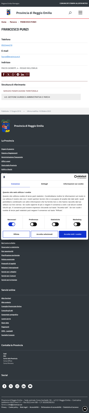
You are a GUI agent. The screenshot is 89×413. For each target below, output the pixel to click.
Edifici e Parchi (6, 169)
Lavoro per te (6, 318)
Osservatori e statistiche (10, 247)
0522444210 (6, 45)
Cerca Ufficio (7, 361)
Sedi (5, 353)
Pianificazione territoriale (10, 255)
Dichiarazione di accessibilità (51, 407)
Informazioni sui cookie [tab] (73, 184)
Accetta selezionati (44, 234)
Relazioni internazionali (9, 267)
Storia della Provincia (9, 165)
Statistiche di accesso (70, 407)
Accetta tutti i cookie (72, 234)
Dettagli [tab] (44, 184)
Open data (5, 322)
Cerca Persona (8, 363)
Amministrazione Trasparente (12, 157)
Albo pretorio (6, 302)
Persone (13, 21)
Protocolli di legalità (8, 263)
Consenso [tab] (15, 184)
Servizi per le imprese (9, 280)
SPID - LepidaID (7, 331)
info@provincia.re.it (15, 405)
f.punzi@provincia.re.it (10, 56)
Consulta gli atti (7, 310)
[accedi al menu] (80, 12)
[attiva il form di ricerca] (70, 13)
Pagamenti (5, 327)
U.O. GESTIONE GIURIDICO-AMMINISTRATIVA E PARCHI (27, 97)
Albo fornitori (6, 298)
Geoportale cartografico (9, 314)
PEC (4, 356)
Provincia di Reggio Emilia (34, 12)
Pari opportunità (7, 251)
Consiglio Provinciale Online (11, 306)
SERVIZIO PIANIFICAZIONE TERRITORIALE (20, 91)
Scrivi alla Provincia (10, 358)
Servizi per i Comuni (8, 275)
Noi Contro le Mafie (8, 243)
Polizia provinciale (7, 259)
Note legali (24, 407)
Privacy (4, 407)
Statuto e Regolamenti (9, 153)
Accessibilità (34, 407)
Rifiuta (16, 234)
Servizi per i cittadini (8, 271)
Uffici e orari (5, 161)
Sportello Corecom (7, 335)
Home (3, 21)
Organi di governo (7, 149)
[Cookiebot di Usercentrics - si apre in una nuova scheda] (75, 177)
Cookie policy (13, 407)
